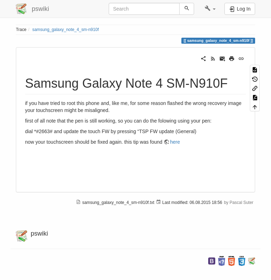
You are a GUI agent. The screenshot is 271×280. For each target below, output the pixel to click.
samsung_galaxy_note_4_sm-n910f (65, 29)
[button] (210, 9)
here (175, 142)
